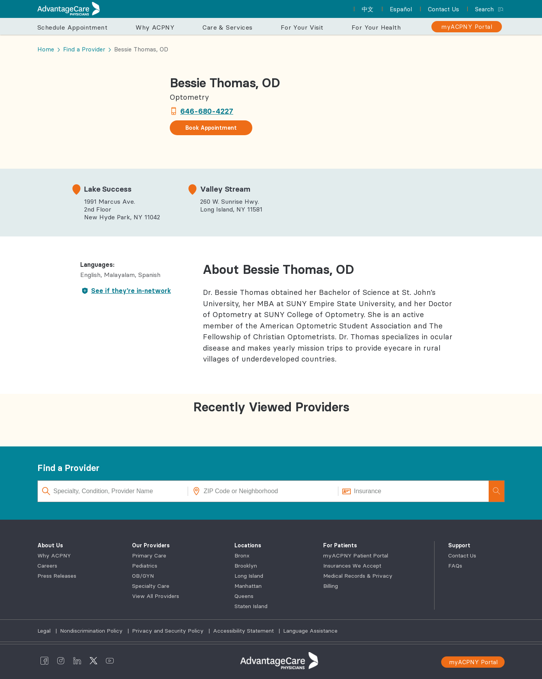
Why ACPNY (155, 27)
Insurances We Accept (352, 565)
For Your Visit (302, 27)
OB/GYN (143, 575)
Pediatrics (144, 565)
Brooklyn (245, 565)
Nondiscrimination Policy (92, 630)
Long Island (248, 575)
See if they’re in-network (125, 291)
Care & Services (227, 27)
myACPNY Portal (473, 662)
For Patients (340, 545)
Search (484, 9)
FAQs (455, 565)
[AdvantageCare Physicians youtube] (110, 661)
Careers (47, 565)
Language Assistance (310, 630)
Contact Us (462, 555)
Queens (243, 596)
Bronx (242, 555)
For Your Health (376, 27)
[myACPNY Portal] (466, 26)
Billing (330, 585)
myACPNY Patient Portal (355, 555)
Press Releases (56, 575)
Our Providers (151, 545)
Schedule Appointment (72, 27)
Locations (247, 545)
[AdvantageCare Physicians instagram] (61, 661)
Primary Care (149, 555)
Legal (44, 630)
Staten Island (250, 606)
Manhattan (248, 585)
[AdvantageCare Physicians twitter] (93, 661)
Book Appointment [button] (211, 127)
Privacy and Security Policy (168, 630)
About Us (50, 545)
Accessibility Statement (244, 630)
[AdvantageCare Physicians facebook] (44, 661)
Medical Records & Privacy (357, 575)
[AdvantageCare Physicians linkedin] (77, 661)
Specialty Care (150, 585)
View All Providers (155, 596)
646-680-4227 (206, 111)
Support (459, 545)
